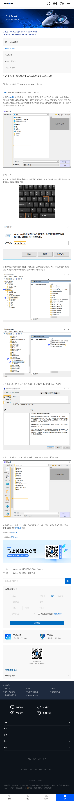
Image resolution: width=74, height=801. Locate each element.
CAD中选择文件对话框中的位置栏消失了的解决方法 (19, 34)
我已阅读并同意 (47, 614)
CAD (5, 93)
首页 (5, 32)
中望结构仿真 (55, 692)
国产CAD (24, 32)
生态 (5, 741)
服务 (5, 735)
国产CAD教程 (32, 32)
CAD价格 (8, 55)
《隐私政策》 (58, 614)
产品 (5, 722)
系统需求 (16, 638)
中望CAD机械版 (9, 692)
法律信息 (32, 780)
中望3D (50, 635)
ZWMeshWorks (32, 695)
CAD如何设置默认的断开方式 (24, 573)
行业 (5, 728)
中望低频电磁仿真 (9, 695)
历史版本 (24, 638)
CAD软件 (11, 97)
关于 (5, 747)
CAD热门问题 (14, 32)
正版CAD (14, 537)
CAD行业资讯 (10, 61)
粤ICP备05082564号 (19, 788)
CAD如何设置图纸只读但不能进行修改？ (28, 569)
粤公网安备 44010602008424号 (39, 788)
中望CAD (18, 528)
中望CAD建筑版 (32, 692)
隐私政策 (41, 780)
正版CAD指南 (10, 68)
